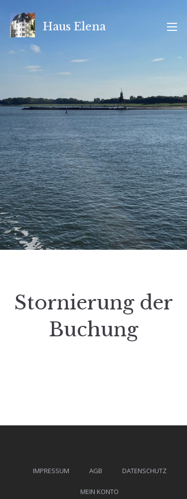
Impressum (51, 470)
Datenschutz (144, 470)
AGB (95, 470)
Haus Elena (74, 26)
